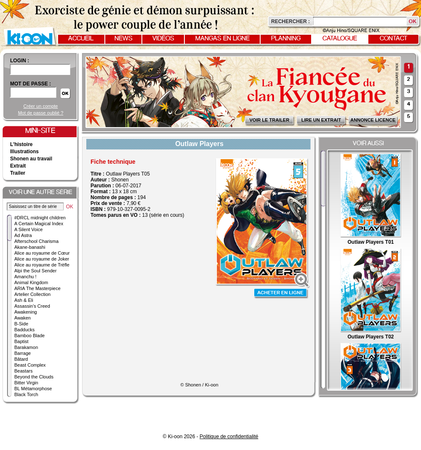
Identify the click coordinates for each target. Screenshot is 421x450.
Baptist (21, 341)
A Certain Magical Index (38, 223)
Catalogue (339, 39)
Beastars (23, 370)
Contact (394, 39)
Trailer (17, 173)
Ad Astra (23, 235)
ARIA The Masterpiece (37, 288)
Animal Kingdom (31, 282)
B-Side (21, 323)
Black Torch (26, 394)
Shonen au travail (31, 159)
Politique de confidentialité (229, 436)
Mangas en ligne (222, 39)
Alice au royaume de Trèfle (41, 264)
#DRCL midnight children (40, 217)
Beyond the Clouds (33, 376)
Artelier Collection (32, 294)
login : (19, 61)
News (124, 39)
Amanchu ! (25, 276)
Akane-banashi (29, 247)
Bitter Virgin (26, 382)
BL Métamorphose (33, 388)
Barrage (22, 353)
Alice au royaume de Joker (41, 258)
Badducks (24, 329)
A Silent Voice (28, 229)
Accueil (80, 39)
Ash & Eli (23, 300)
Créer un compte (41, 106)
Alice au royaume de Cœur (41, 253)
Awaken (22, 317)
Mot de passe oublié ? (41, 112)
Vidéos (163, 39)
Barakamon (26, 347)
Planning (286, 39)
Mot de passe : (30, 84)
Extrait (18, 166)
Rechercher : (290, 21)
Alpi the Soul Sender (35, 270)
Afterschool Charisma (36, 241)
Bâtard (21, 359)
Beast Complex (30, 364)
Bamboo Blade (29, 335)
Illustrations (24, 151)
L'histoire (21, 144)
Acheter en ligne (281, 293)
